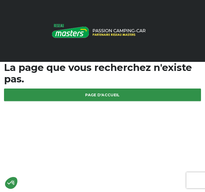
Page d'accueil (102, 95)
